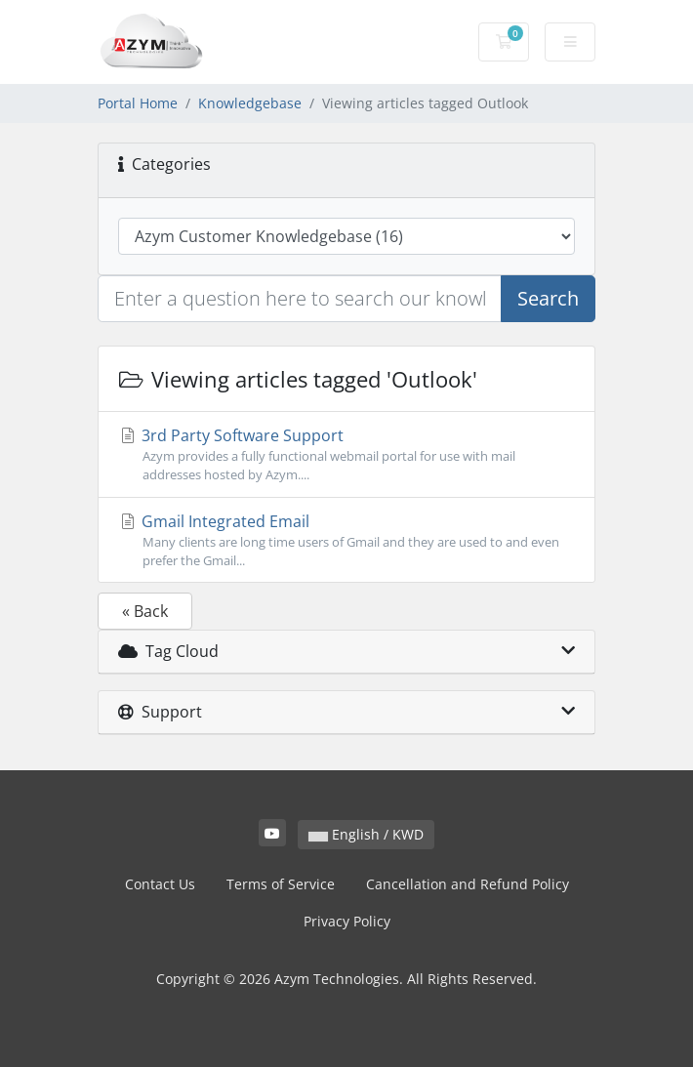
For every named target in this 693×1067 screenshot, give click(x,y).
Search (548, 298)
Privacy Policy (347, 921)
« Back (145, 611)
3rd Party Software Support (346, 454)
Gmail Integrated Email (346, 540)
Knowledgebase (250, 103)
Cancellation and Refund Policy (467, 884)
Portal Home (138, 103)
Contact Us (160, 884)
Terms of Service (280, 884)
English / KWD (366, 834)
